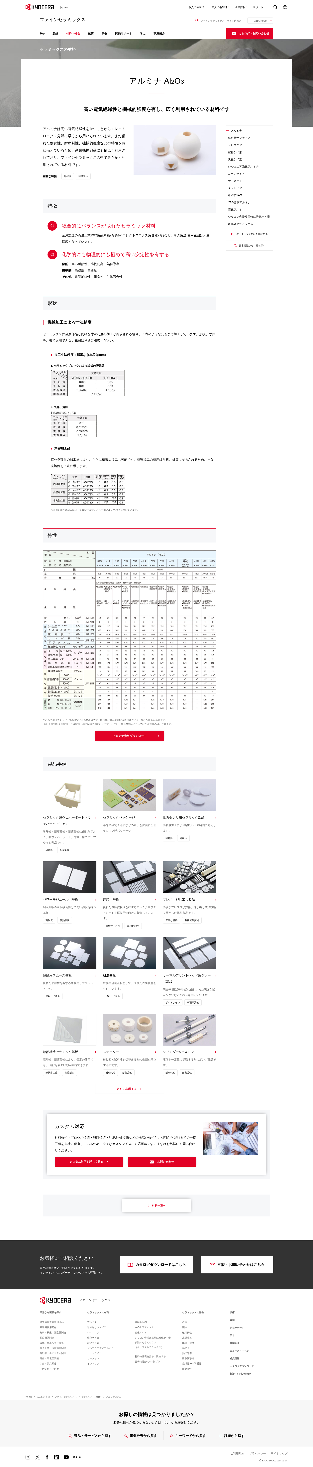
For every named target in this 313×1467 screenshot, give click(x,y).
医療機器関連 (47, 1337)
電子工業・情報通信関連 (53, 1348)
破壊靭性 (187, 1332)
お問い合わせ (162, 1161)
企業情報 (240, 7)
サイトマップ (279, 1453)
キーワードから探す (188, 1435)
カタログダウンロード (242, 1366)
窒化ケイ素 (235, 152)
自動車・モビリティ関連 (53, 1353)
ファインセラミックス (66, 1396)
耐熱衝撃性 (188, 1358)
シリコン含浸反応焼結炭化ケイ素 (249, 216)
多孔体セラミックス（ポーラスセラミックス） (149, 1345)
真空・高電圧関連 (49, 1358)
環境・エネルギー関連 (52, 1343)
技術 (91, 33)
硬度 (184, 1322)
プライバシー (257, 1453)
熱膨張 (185, 1348)
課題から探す (232, 1435)
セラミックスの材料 (98, 1312)
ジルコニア (235, 145)
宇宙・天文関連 (48, 1363)
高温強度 (187, 1337)
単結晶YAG (235, 195)
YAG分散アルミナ (239, 202)
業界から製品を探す (50, 1312)
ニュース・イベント (240, 1350)
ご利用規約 (237, 1453)
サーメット (235, 180)
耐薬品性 (187, 1368)
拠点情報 (234, 1358)
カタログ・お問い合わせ (250, 33)
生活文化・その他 (49, 1368)
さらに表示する (129, 1090)
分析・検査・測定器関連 (53, 1332)
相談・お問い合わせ (240, 1373)
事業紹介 (159, 33)
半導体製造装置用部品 (52, 1322)
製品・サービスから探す (90, 1435)
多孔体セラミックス (240, 223)
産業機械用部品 (48, 1327)
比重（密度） (189, 1343)
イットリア (235, 188)
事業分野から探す (140, 1435)
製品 (55, 33)
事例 (104, 33)
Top (42, 33)
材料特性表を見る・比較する (150, 1356)
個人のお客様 (196, 7)
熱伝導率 (187, 1353)
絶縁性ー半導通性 (191, 1363)
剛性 (184, 1327)
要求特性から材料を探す (249, 245)
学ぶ (143, 33)
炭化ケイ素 (235, 159)
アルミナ (92, 1322)
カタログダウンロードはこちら (157, 1265)
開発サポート (123, 33)
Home (29, 1396)
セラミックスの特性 (193, 1312)
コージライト (236, 173)
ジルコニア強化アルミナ (243, 166)
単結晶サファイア (239, 137)
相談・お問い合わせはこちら (237, 1265)
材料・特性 (73, 33)
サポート (258, 7)
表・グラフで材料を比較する (249, 234)
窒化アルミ (235, 209)
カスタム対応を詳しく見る (89, 1161)
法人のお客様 (219, 7)
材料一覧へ (156, 1205)
